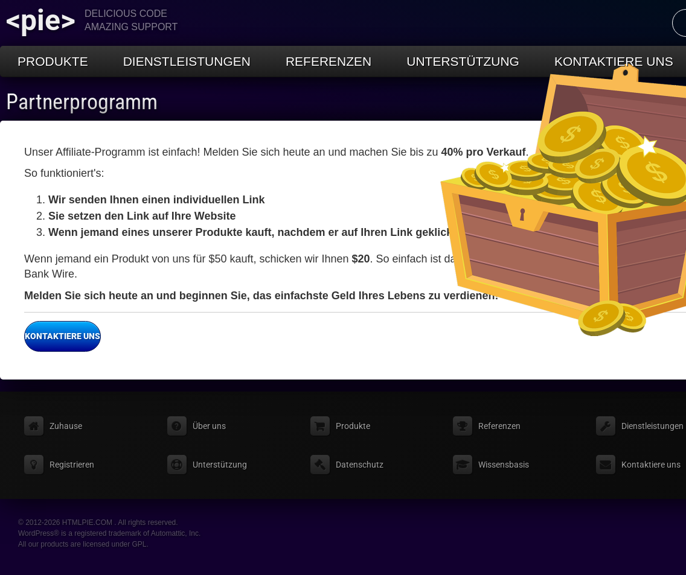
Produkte (53, 61)
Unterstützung (462, 61)
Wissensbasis (503, 464)
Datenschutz (359, 464)
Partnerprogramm (82, 102)
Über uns (209, 426)
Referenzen (328, 61)
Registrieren (72, 464)
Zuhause (66, 426)
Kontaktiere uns (62, 336)
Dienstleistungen (187, 61)
